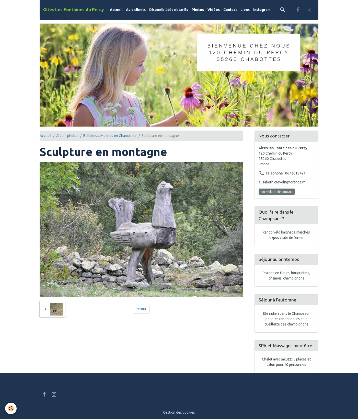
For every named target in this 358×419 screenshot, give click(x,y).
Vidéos (213, 10)
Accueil (116, 10)
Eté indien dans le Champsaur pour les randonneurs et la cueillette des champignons (286, 318)
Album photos (67, 136)
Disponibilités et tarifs (168, 10)
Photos (198, 10)
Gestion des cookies (179, 412)
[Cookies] (11, 408)
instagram (262, 10)
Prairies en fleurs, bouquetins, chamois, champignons (286, 275)
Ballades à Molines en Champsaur (110, 136)
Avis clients (136, 10)
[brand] (73, 9)
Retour (141, 309)
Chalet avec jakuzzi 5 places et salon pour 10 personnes (286, 362)
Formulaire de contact (277, 191)
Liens (245, 10)
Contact (230, 10)
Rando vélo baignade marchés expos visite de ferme (286, 235)
